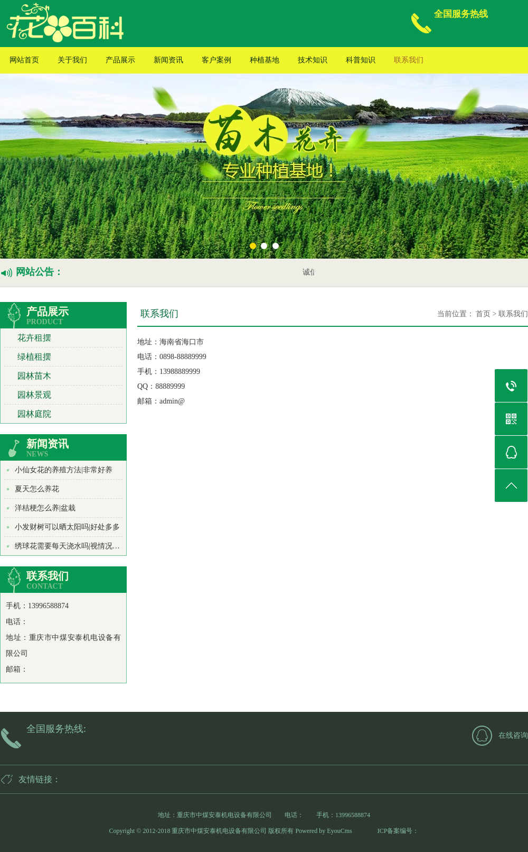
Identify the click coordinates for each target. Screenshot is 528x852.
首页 (483, 314)
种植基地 (264, 60)
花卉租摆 (34, 337)
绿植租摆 (34, 356)
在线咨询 (513, 735)
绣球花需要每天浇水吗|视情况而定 (71, 546)
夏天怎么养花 (37, 489)
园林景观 (34, 394)
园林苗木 (34, 375)
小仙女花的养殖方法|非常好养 (63, 470)
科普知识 (360, 60)
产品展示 (120, 60)
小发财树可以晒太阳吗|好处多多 (67, 527)
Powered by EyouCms (323, 831)
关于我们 (72, 60)
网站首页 (24, 60)
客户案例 (216, 60)
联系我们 (408, 60)
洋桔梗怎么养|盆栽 (45, 508)
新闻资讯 (168, 60)
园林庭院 (34, 413)
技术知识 (312, 60)
